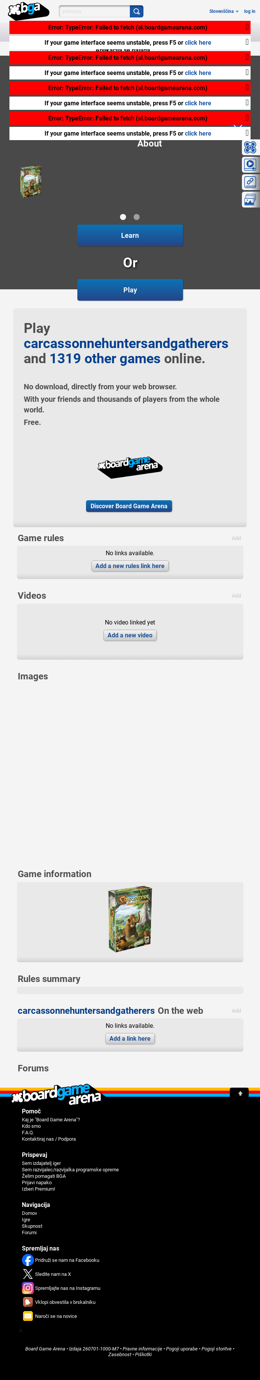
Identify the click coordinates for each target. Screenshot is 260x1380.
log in (249, 11)
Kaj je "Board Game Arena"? (51, 1119)
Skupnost (32, 1226)
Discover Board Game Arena (129, 506)
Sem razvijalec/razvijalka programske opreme (70, 1169)
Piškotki (143, 1354)
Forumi (29, 1232)
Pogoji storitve (217, 1349)
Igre (26, 1219)
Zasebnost (119, 1354)
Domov (29, 1213)
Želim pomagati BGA (44, 1176)
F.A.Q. (28, 1132)
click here (198, 42)
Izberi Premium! (38, 1189)
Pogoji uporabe (182, 1349)
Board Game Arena (45, 1349)
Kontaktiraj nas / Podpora (49, 1139)
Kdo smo (31, 1126)
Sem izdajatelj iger (41, 1163)
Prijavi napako (37, 1182)
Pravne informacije (142, 1349)
